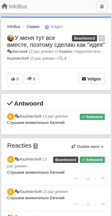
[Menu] (102, 7)
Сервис (33, 26)
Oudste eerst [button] (87, 146)
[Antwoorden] (76, 178)
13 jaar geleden (55, 116)
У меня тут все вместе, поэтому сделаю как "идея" (56, 41)
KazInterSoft (18, 58)
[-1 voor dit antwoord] (103, 178)
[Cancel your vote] (95, 178)
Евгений (19, 52)
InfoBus (13, 26)
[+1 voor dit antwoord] (88, 178)
